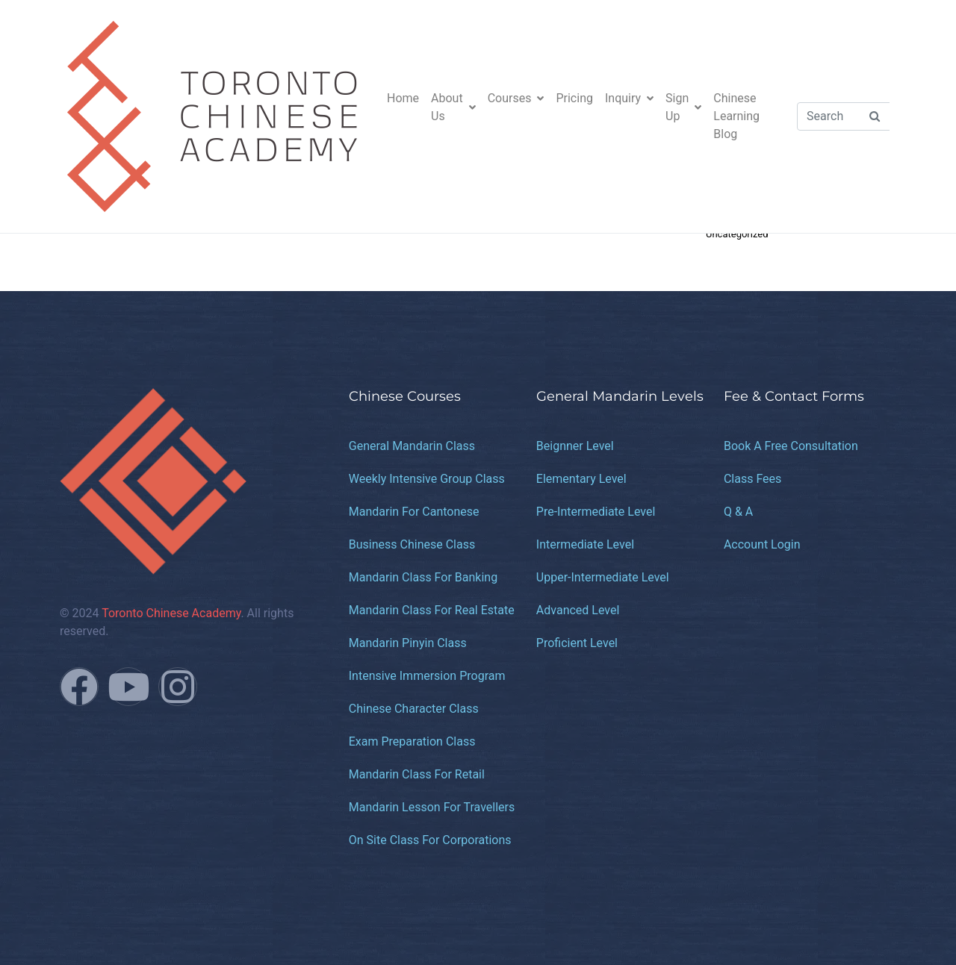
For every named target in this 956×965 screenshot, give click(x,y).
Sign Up (683, 107)
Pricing (574, 98)
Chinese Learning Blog (736, 116)
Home (403, 98)
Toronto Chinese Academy (171, 613)
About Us (453, 107)
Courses (516, 98)
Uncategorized (737, 234)
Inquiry (629, 98)
